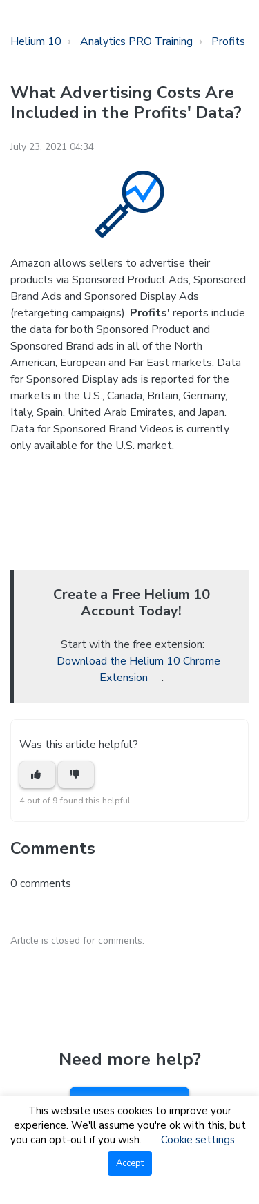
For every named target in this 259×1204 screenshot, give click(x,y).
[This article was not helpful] (76, 774)
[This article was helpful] (37, 774)
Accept (130, 1163)
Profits (228, 41)
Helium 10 (35, 41)
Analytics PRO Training (136, 41)
